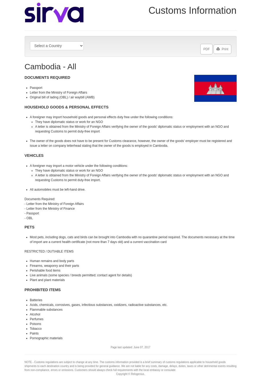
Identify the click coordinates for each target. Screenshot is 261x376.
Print (222, 48)
